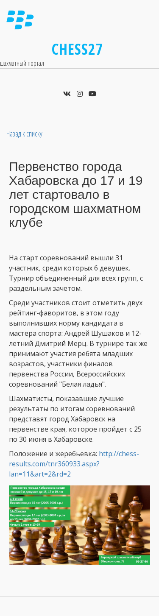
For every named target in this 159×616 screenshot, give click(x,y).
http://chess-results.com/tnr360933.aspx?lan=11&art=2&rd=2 (74, 464)
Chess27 (77, 49)
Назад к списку (24, 133)
